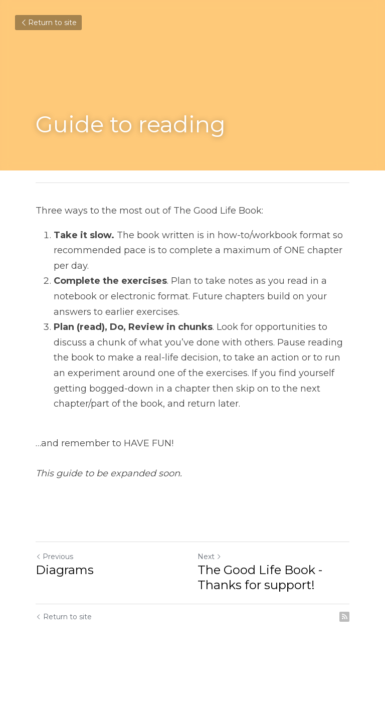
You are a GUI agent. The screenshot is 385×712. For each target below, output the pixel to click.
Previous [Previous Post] (54, 556)
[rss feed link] (344, 617)
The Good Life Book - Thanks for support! (260, 577)
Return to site (48, 22)
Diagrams (65, 570)
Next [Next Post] (210, 556)
